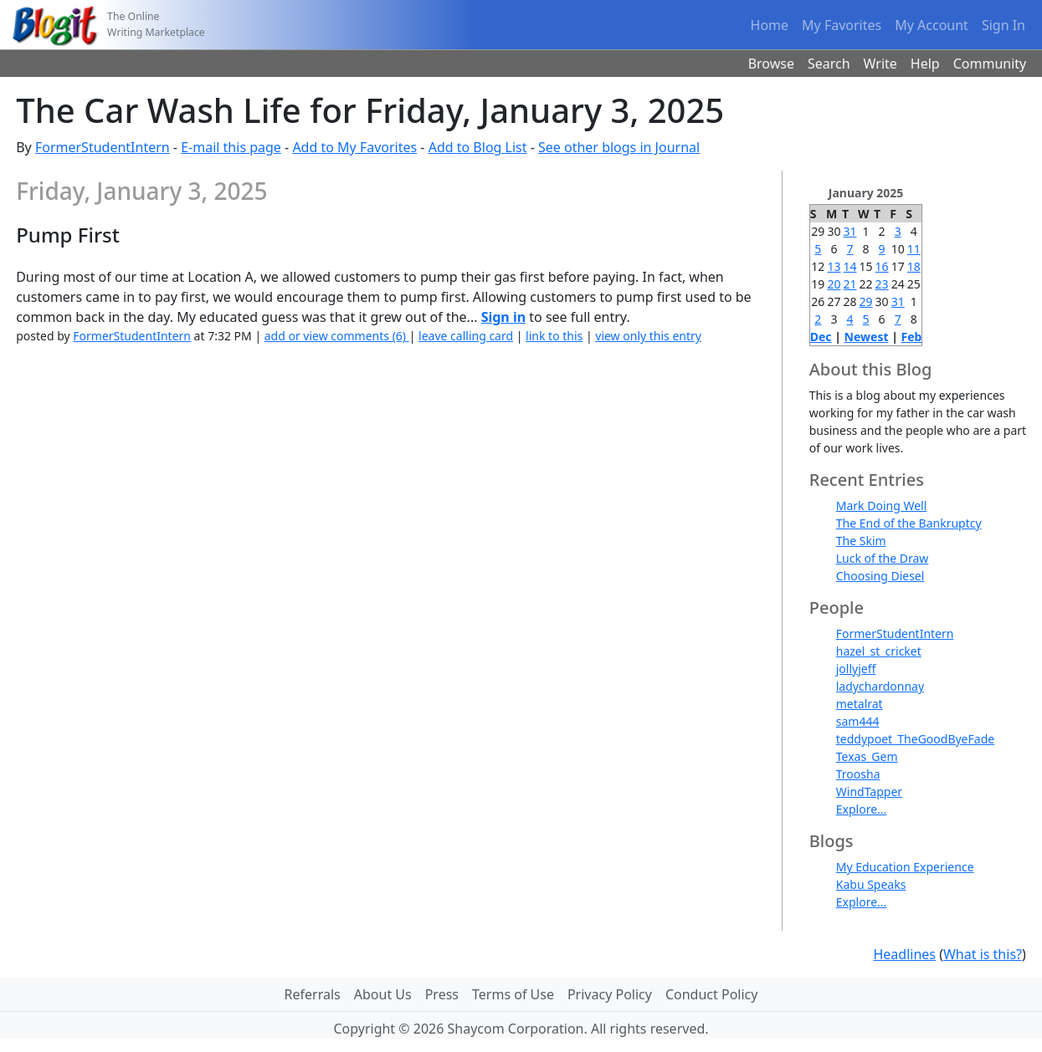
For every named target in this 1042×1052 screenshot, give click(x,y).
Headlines (904, 954)
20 (833, 284)
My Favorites (841, 25)
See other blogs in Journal (619, 147)
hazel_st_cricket (878, 651)
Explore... (861, 809)
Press (442, 994)
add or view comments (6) (336, 336)
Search (829, 63)
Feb (911, 337)
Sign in (503, 317)
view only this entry (648, 336)
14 (849, 266)
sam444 (858, 721)
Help (925, 63)
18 (914, 266)
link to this (554, 336)
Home (770, 25)
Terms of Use (513, 994)
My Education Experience (905, 867)
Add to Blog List (478, 147)
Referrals (313, 994)
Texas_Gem (867, 756)
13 (833, 266)
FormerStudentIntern (102, 147)
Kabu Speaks (871, 884)
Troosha (858, 774)
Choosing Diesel (880, 576)
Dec (821, 337)
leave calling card (465, 336)
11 (914, 249)
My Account (931, 25)
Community (990, 63)
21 (849, 284)
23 (882, 284)
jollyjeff (856, 669)
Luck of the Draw (882, 558)
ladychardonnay (880, 686)
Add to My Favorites (354, 147)
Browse (771, 63)
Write (880, 63)
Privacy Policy (609, 994)
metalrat (859, 704)
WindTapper (869, 791)
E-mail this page (231, 147)
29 (866, 301)
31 (849, 231)
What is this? (982, 954)
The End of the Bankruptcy (909, 523)
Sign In (1003, 25)
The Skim (861, 541)
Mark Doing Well (881, 505)
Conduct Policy (711, 994)
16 (882, 266)
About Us (383, 994)
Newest (866, 337)
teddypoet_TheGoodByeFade (915, 739)
